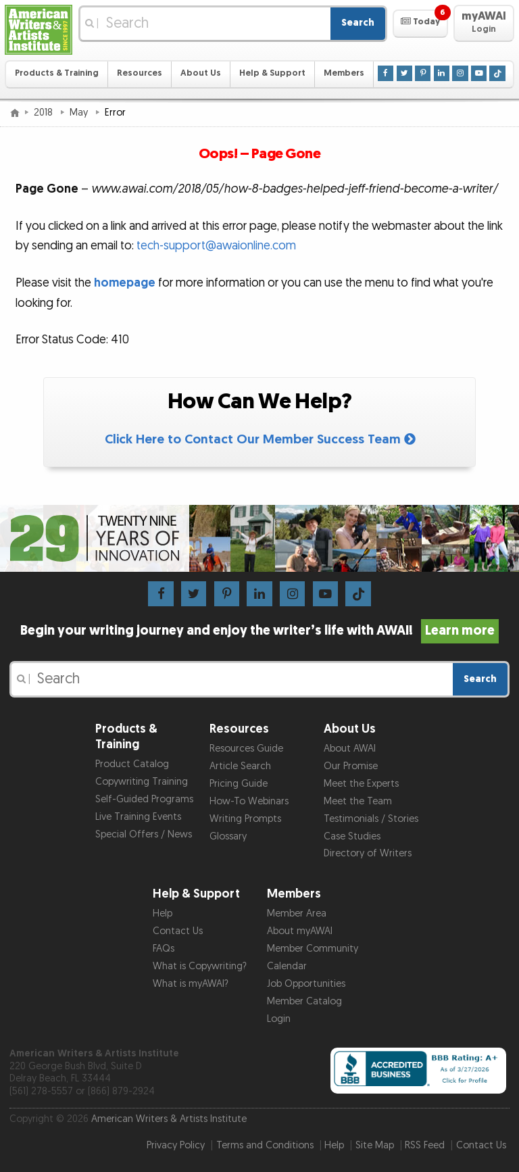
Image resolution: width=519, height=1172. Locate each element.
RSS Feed (425, 1145)
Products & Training (57, 73)
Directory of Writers (368, 853)
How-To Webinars (249, 801)
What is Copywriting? (200, 966)
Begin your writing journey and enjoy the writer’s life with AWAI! (259, 630)
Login (279, 1018)
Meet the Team (358, 801)
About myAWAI (299, 931)
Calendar (287, 966)
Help (162, 913)
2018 (44, 112)
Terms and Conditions (265, 1145)
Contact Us (178, 931)
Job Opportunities (306, 983)
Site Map (374, 1145)
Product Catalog (132, 764)
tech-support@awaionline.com (216, 245)
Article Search (240, 766)
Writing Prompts (245, 818)
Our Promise (351, 766)
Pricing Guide (238, 783)
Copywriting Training (141, 781)
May (80, 112)
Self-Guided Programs (144, 799)
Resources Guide (246, 748)
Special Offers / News (143, 834)
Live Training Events (138, 816)
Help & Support (272, 73)
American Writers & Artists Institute (169, 1119)
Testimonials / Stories (371, 818)
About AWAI (350, 748)
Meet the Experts (361, 783)
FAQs (163, 948)
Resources (139, 73)
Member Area (296, 913)
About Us (200, 73)
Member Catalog (304, 1001)
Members (344, 73)
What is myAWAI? (190, 983)
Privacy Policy (176, 1145)
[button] (420, 23)
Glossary (228, 836)
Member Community (312, 948)
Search (357, 22)
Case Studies (352, 836)
